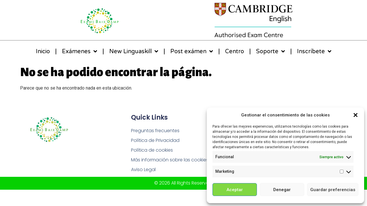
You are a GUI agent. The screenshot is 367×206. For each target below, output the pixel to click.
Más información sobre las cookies (169, 160)
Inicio (43, 51)
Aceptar (235, 189)
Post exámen (191, 51)
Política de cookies (152, 150)
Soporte (270, 51)
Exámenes (79, 51)
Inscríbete (314, 51)
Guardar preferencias (332, 189)
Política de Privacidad (155, 140)
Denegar (282, 189)
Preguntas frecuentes (155, 130)
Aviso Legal (143, 169)
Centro (234, 51)
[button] (355, 115)
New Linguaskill (133, 51)
